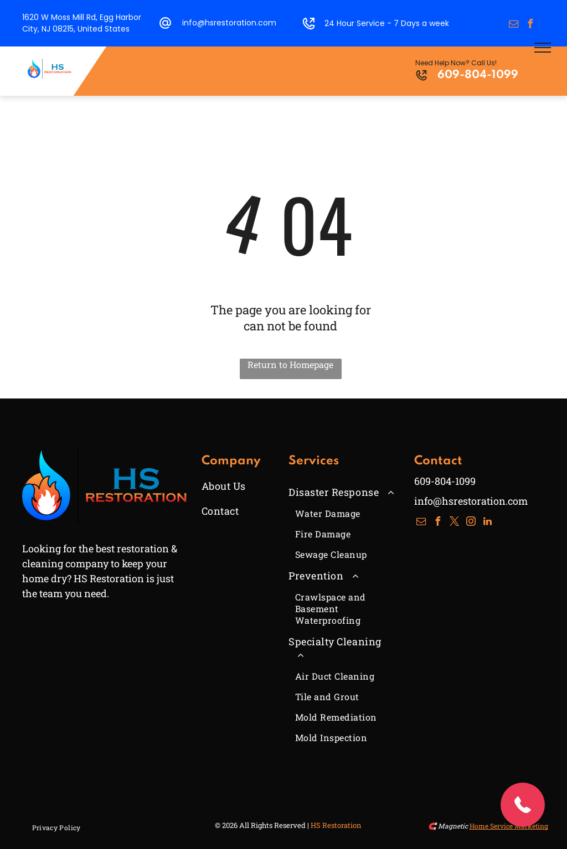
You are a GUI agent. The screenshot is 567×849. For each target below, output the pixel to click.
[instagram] (471, 522)
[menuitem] (242, 485)
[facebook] (530, 25)
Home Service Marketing (509, 825)
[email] (514, 25)
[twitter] (454, 522)
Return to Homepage (290, 364)
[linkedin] (488, 522)
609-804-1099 (477, 75)
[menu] (542, 47)
